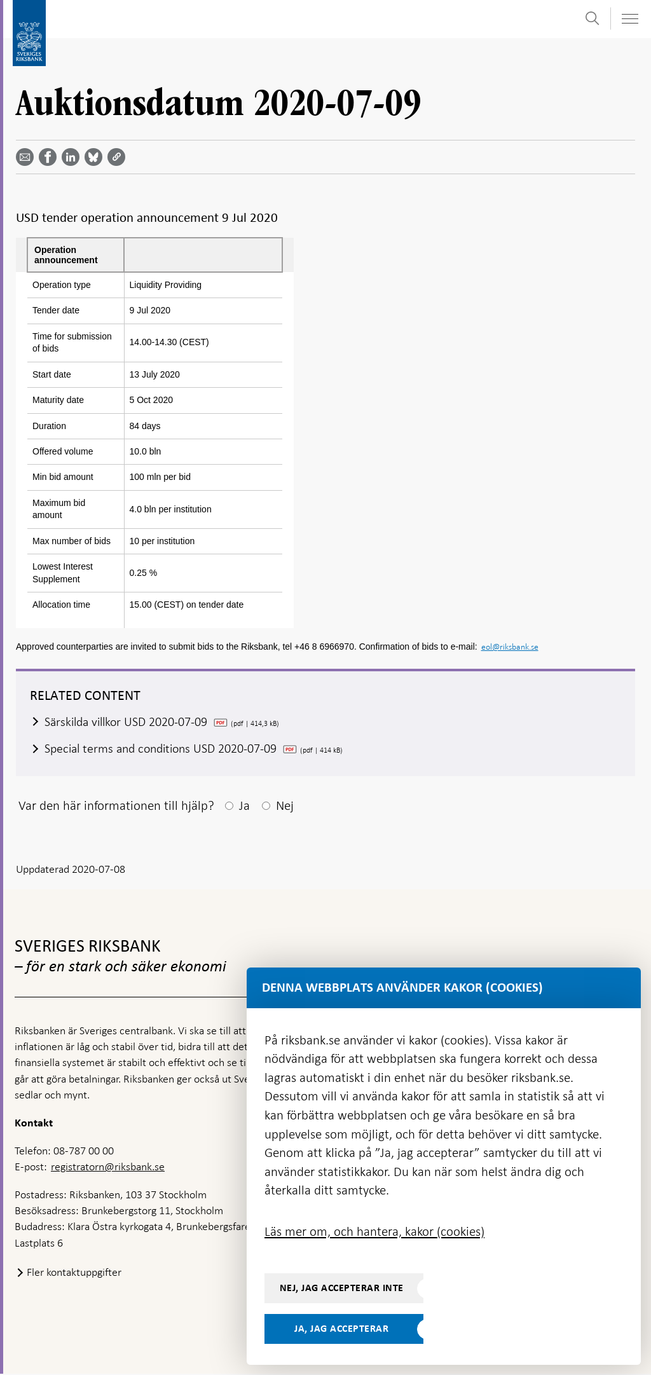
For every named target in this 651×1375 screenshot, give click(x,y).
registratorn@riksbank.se (108, 1168)
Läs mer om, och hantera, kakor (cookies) (374, 1231)
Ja (244, 806)
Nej (285, 806)
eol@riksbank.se (509, 646)
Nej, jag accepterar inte (342, 1288)
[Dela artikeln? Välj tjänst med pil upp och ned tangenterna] (73, 157)
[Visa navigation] (629, 19)
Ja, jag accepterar (341, 1329)
